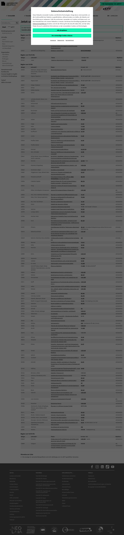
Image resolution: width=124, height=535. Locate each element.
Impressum (53, 40)
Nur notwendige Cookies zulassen (62, 35)
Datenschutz (60, 40)
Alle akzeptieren (62, 30)
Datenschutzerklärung (39, 24)
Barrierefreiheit (70, 40)
